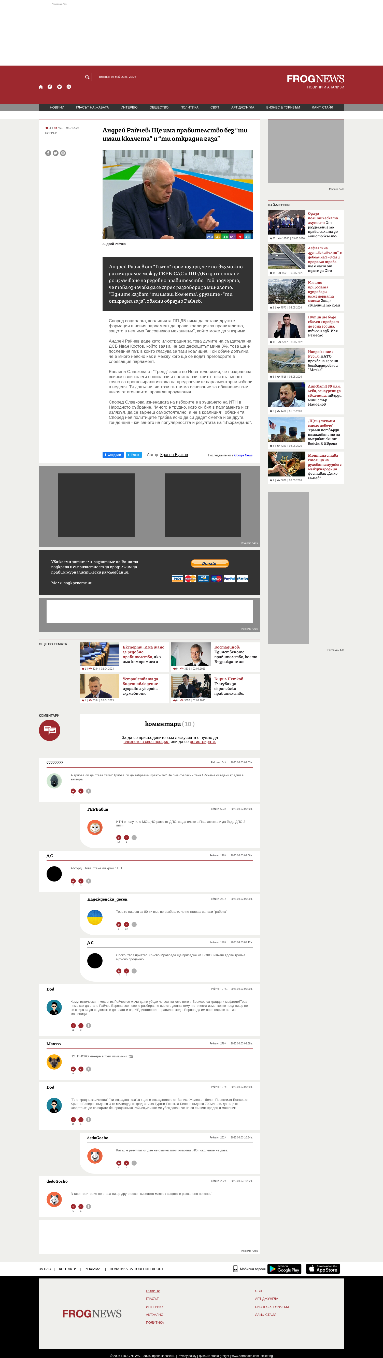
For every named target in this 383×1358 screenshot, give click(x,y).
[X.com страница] (59, 86)
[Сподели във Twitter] (56, 153)
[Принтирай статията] (63, 153)
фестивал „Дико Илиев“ (325, 467)
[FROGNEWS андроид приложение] (284, 1269)
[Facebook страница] (50, 86)
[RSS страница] (69, 86)
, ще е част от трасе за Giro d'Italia (325, 261)
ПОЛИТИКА (189, 107)
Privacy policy (187, 1356)
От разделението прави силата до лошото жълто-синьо (323, 226)
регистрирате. (203, 741)
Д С (50, 856)
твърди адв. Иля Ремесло (323, 326)
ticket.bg (267, 1356)
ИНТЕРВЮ (129, 107)
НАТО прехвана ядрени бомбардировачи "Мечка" (323, 360)
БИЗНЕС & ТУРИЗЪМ (283, 107)
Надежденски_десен (107, 899)
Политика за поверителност (136, 1269)
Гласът (152, 1299)
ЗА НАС (45, 1269)
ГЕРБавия (97, 809)
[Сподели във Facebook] (48, 153)
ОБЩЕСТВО (159, 107)
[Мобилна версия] (249, 1269)
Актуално (155, 1315)
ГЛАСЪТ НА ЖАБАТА (92, 107)
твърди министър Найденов (325, 395)
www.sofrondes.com (245, 1356)
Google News (243, 455)
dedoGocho (97, 1138)
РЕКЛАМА (93, 1269)
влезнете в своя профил (146, 741)
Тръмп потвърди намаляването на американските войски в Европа (324, 432)
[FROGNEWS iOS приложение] (323, 1269)
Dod (50, 989)
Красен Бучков (174, 455)
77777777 (55, 763)
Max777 (54, 1044)
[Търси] (88, 77)
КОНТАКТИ (67, 1269)
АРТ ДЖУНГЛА (242, 107)
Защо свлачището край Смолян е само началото (324, 295)
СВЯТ (214, 107)
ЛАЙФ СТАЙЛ (322, 107)
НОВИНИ (57, 107)
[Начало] (41, 86)
